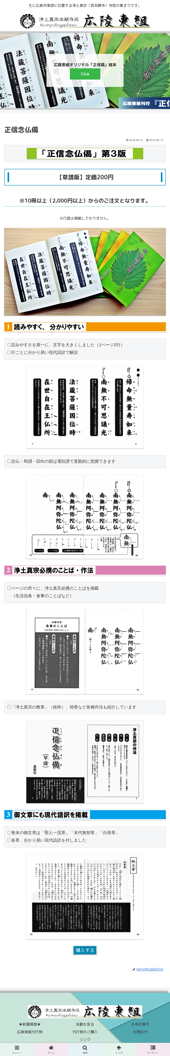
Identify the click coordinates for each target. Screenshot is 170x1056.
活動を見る (85, 1024)
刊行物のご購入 (85, 1031)
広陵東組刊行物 (29, 1031)
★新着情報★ (30, 1024)
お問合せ (140, 1031)
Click (85, 73)
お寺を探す (140, 1024)
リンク (85, 1039)
